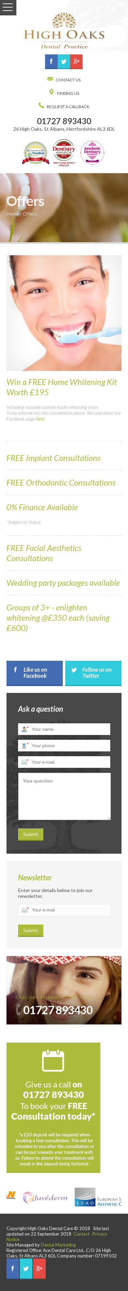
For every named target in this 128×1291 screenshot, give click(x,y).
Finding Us (68, 93)
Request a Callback (68, 106)
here (40, 419)
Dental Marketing (58, 1245)
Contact (81, 1234)
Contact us (68, 79)
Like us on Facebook (35, 672)
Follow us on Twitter (97, 672)
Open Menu (8, 7)
